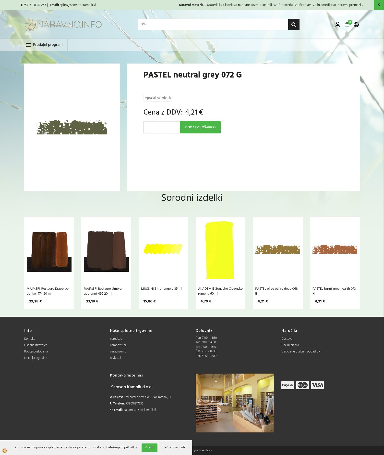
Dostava (286, 338)
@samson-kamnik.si (81, 5)
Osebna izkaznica (35, 345)
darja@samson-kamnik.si (139, 410)
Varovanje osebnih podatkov (300, 351)
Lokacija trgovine (35, 358)
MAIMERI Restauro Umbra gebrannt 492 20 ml (102, 291)
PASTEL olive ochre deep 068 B (276, 291)
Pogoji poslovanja (36, 351)
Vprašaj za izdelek (158, 98)
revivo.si (115, 358)
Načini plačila (290, 345)
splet (63, 5)
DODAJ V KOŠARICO (200, 127)
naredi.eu (116, 338)
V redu (150, 447)
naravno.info (118, 351)
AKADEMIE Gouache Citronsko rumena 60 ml (220, 291)
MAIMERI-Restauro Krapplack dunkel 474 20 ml (48, 291)
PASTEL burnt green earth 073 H (334, 291)
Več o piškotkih (173, 447)
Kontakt (29, 338)
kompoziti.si (118, 345)
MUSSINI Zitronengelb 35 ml (161, 288)
